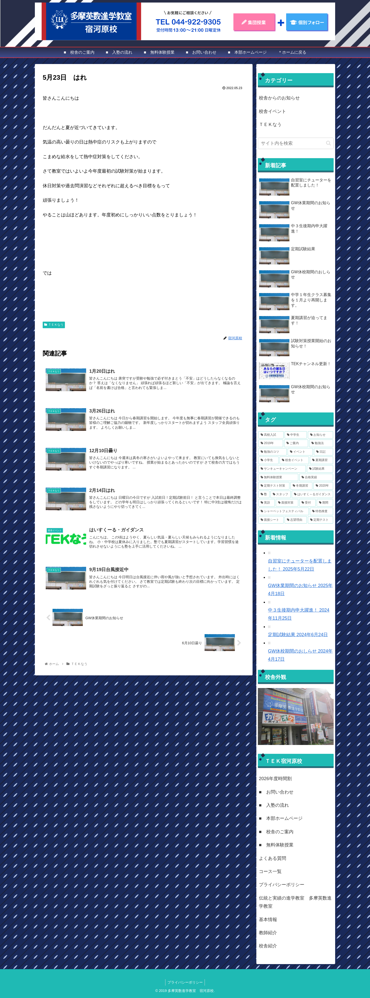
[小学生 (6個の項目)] (268, 460)
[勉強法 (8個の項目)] (321, 443)
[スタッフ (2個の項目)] (280, 494)
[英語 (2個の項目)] (266, 503)
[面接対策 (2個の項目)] (287, 503)
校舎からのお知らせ (279, 97)
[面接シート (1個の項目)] (271, 520)
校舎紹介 (268, 945)
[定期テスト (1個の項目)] (320, 520)
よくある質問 (272, 858)
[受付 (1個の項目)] (307, 503)
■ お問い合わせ (276, 792)
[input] (296, 143)
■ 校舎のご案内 (276, 831)
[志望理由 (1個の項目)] (296, 520)
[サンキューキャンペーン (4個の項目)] (282, 469)
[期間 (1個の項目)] (325, 503)
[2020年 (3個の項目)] (323, 486)
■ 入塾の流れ (274, 805)
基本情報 (268, 919)
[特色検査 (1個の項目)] (321, 511)
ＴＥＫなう (53, 324)
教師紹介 (268, 932)
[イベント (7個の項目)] (300, 452)
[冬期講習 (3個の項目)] (301, 486)
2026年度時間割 (275, 778)
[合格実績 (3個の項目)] (316, 477)
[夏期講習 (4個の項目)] (321, 460)
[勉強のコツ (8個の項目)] (272, 452)
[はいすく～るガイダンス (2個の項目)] (312, 494)
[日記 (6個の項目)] (323, 452)
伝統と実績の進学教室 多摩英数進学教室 (295, 902)
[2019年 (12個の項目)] (270, 443)
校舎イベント (272, 111)
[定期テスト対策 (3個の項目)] (273, 486)
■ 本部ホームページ (281, 818)
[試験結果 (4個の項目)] (320, 469)
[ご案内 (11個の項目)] (296, 443)
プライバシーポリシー (281, 884)
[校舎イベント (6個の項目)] (294, 460)
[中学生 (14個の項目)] (296, 435)
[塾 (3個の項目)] (263, 494)
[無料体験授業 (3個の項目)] (278, 477)
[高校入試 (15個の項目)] (271, 435)
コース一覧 (270, 871)
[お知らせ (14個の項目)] (320, 435)
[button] (328, 143)
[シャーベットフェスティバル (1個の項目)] (283, 511)
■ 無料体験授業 (276, 844)
